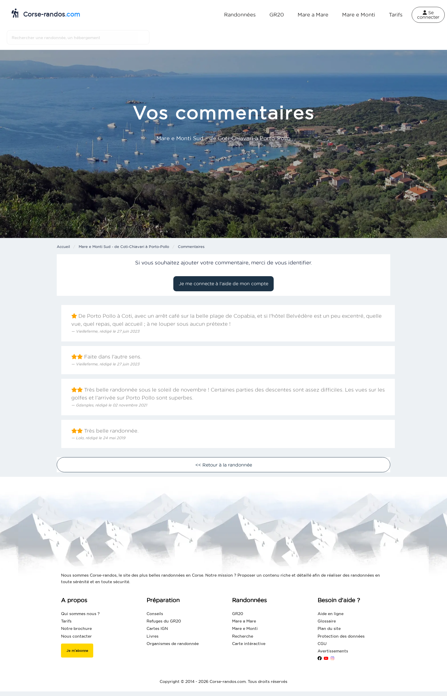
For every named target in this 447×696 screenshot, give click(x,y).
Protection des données (341, 636)
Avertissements (333, 651)
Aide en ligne (331, 613)
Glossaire (327, 621)
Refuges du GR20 (164, 621)
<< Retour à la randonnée (223, 464)
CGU (322, 643)
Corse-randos (45, 13)
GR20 (276, 14)
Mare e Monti (358, 14)
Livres (153, 636)
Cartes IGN (157, 628)
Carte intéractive (248, 643)
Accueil (63, 247)
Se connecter (428, 15)
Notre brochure (76, 628)
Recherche (242, 636)
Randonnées (240, 14)
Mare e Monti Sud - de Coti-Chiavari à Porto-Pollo (124, 247)
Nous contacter (76, 636)
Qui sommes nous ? (80, 613)
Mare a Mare (313, 14)
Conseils (155, 613)
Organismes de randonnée (173, 643)
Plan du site (329, 628)
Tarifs (396, 14)
